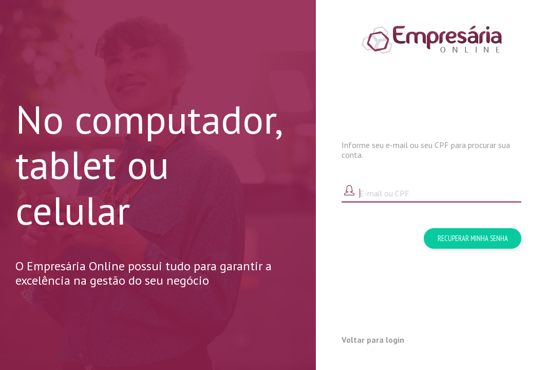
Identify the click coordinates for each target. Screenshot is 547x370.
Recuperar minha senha (473, 238)
